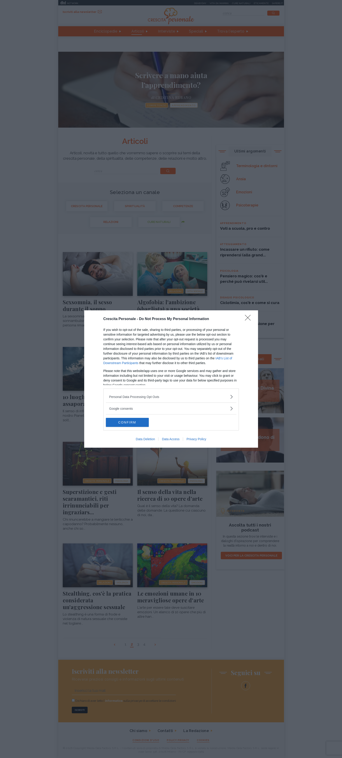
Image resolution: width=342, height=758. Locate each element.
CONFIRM (127, 422)
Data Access (170, 439)
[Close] (249, 319)
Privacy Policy (196, 439)
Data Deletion (145, 439)
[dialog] (171, 379)
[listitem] (171, 396)
